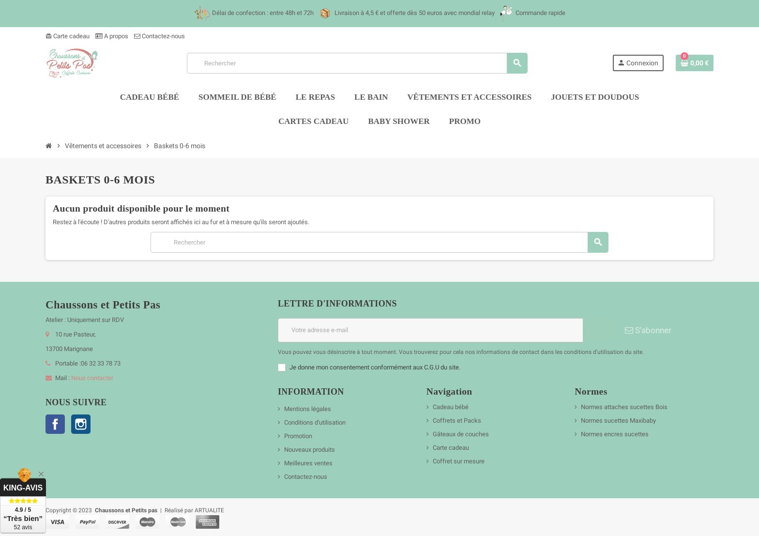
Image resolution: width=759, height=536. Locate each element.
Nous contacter (92, 378)
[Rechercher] (357, 63)
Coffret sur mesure (459, 461)
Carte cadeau (68, 36)
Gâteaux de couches (461, 434)
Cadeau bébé (451, 407)
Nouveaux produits (309, 449)
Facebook (55, 424)
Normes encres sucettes (615, 434)
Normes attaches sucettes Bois (624, 407)
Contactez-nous (159, 36)
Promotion (298, 436)
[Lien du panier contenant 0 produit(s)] (694, 63)
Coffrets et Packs (457, 420)
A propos (111, 36)
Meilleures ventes (308, 463)
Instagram (81, 424)
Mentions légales (307, 409)
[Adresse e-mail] (430, 330)
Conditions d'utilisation (315, 422)
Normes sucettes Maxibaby (618, 420)
